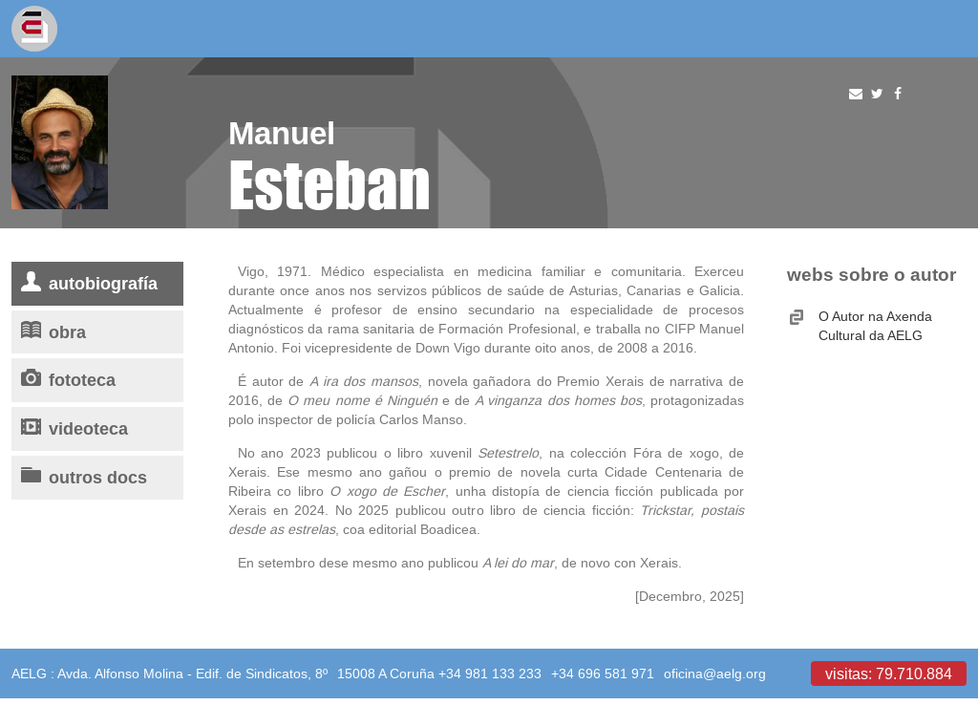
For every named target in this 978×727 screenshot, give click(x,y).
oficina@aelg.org (715, 673)
